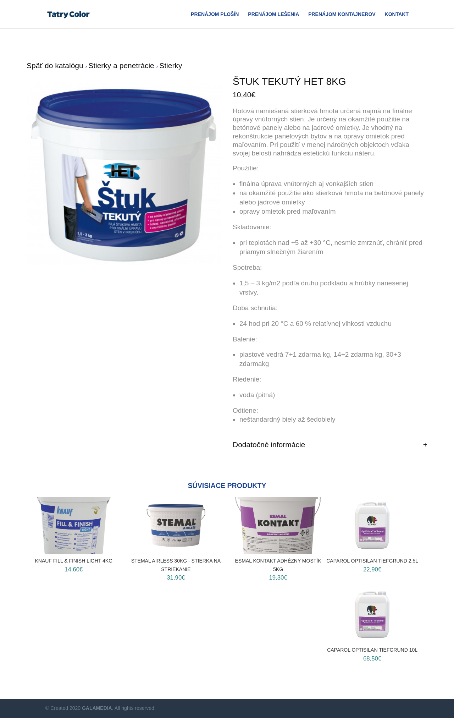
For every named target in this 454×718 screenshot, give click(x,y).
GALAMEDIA (97, 708)
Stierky (170, 65)
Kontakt (397, 14)
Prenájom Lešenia (273, 14)
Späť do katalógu (56, 65)
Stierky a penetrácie (122, 65)
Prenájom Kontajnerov (342, 14)
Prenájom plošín (215, 14)
